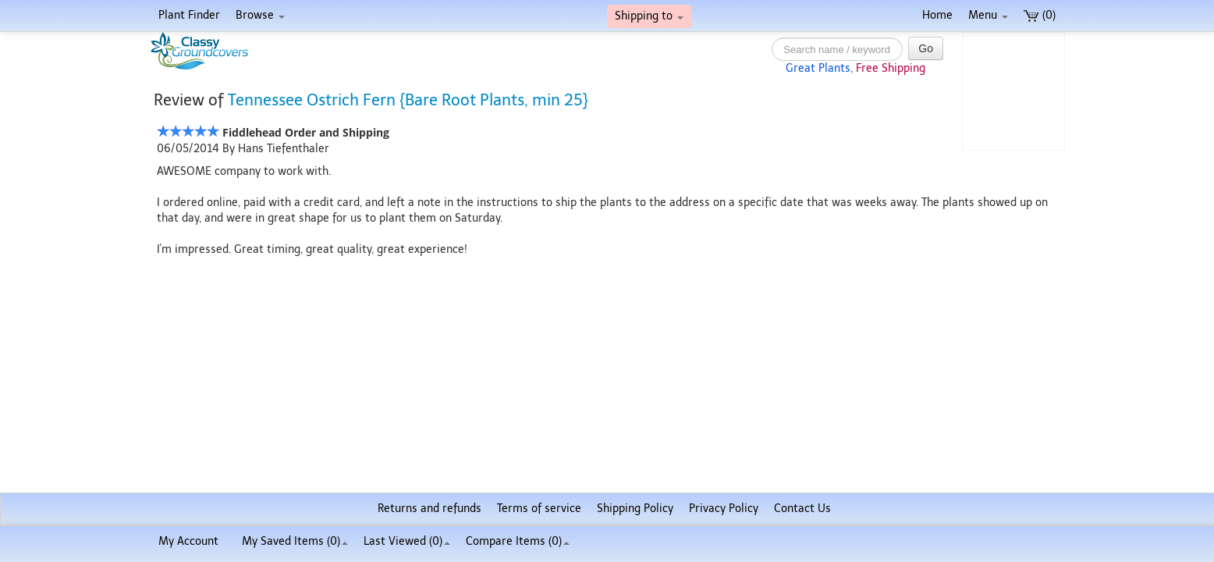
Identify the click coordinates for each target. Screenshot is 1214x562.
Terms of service (539, 508)
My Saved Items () (295, 541)
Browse (260, 15)
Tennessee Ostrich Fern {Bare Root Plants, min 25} (408, 100)
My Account (188, 541)
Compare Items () (518, 541)
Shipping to (649, 16)
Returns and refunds (429, 508)
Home (937, 15)
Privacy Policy (723, 508)
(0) (1040, 15)
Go (925, 48)
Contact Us (802, 508)
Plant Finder (189, 15)
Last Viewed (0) (407, 541)
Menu (988, 15)
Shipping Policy (635, 508)
